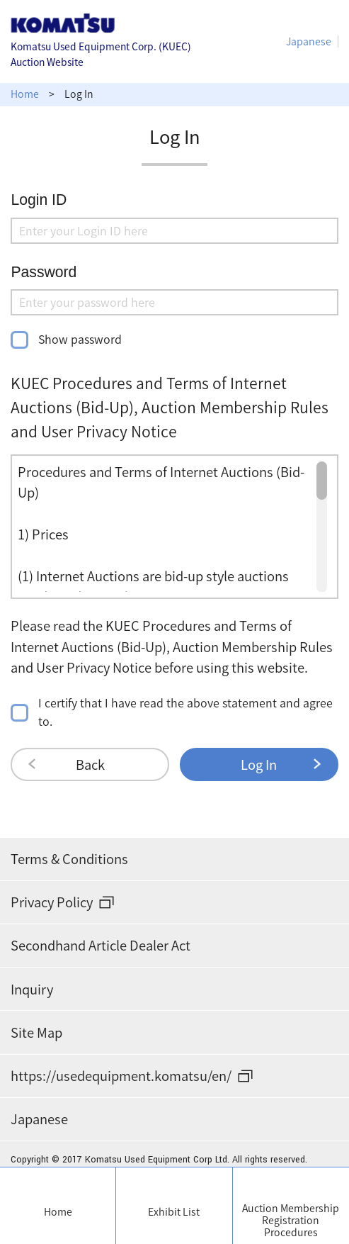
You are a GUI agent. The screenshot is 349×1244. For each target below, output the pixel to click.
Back (90, 764)
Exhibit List (174, 1211)
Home (58, 1211)
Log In (259, 764)
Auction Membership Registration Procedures (290, 1220)
